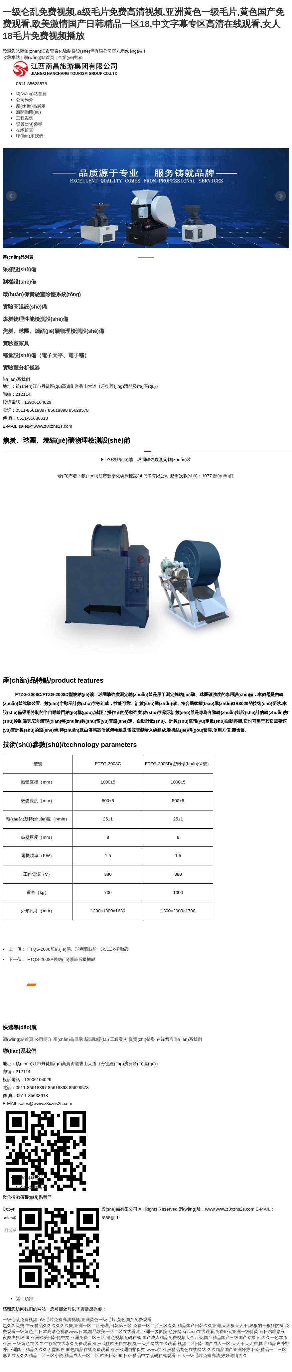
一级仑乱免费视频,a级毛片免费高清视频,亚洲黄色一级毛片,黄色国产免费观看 (77, 1319)
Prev (11, 196)
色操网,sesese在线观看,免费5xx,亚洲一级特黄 (213, 1331)
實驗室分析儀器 (21, 367)
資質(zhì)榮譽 (29, 123)
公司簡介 (24, 99)
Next (280, 196)
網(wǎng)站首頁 (39, 57)
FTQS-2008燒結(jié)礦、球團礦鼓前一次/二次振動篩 (77, 949)
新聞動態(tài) (28, 112)
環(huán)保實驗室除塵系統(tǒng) (42, 294)
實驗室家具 (16, 343)
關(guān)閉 (224, 475)
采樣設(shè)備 (19, 269)
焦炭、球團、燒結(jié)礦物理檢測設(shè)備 (53, 331)
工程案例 (24, 117)
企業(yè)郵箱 (70, 57)
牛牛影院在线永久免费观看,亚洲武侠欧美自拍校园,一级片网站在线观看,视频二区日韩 (121, 1343)
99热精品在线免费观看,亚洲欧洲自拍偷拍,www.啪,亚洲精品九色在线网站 (136, 1349)
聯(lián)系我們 (29, 135)
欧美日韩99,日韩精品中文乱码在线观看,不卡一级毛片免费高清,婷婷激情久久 (173, 1355)
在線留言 (24, 129)
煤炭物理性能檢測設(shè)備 (35, 319)
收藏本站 (11, 57)
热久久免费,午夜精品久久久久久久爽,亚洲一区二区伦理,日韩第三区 (67, 1325)
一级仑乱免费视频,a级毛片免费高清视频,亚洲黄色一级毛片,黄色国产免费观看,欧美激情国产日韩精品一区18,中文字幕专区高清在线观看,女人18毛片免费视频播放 (143, 24)
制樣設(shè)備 (19, 282)
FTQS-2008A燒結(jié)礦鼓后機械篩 (61, 959)
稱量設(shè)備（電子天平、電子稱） (46, 355)
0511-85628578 (31, 1187)
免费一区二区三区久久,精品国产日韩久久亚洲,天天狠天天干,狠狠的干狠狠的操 (208, 1325)
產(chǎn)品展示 (31, 106)
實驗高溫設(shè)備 (25, 307)
